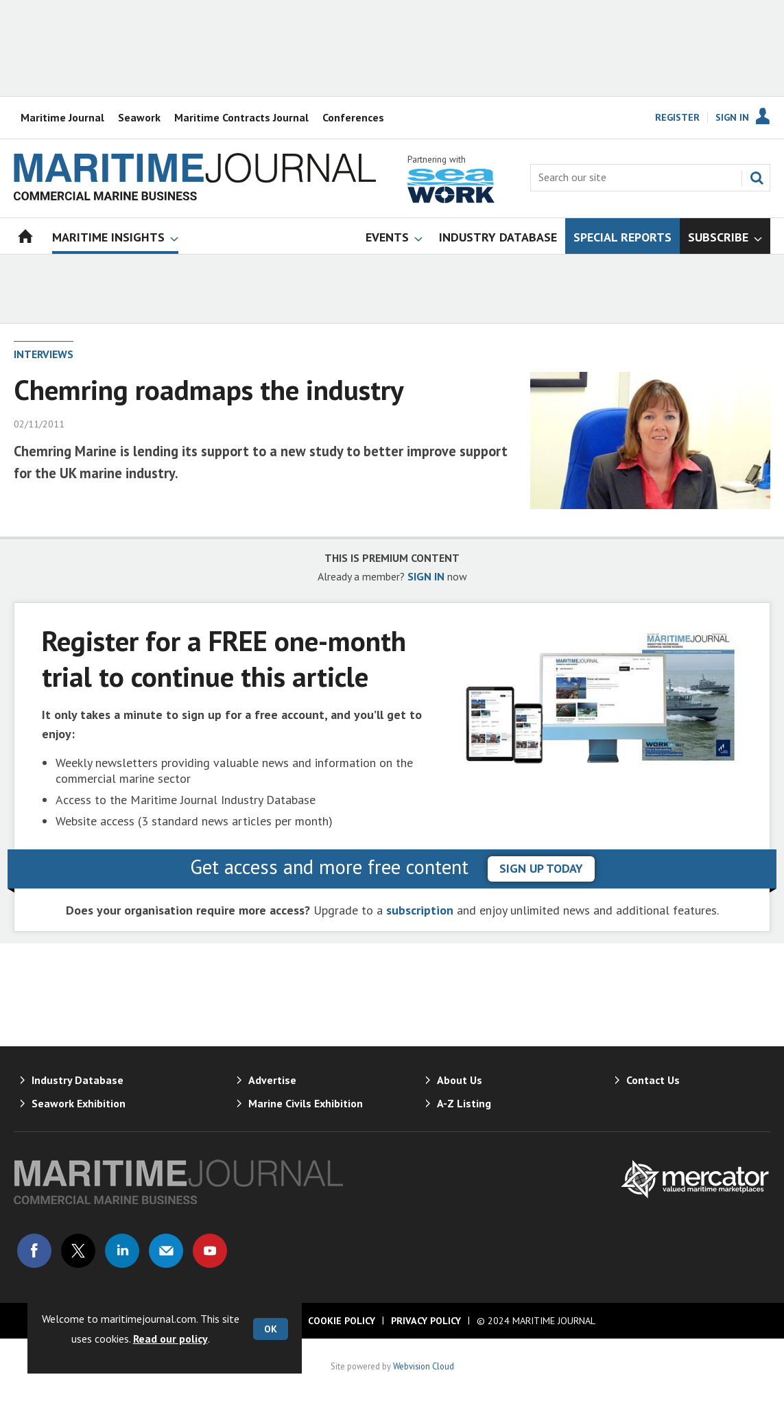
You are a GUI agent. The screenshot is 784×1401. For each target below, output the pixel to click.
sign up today (541, 868)
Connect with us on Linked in (122, 1251)
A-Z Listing (464, 1103)
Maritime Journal (62, 117)
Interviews (43, 354)
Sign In (732, 117)
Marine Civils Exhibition (305, 1103)
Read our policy (170, 1338)
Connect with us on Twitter (78, 1251)
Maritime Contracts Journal (241, 117)
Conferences (353, 117)
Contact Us (653, 1080)
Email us (166, 1251)
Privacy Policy (426, 1321)
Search (757, 178)
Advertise (272, 1080)
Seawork (139, 117)
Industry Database (77, 1080)
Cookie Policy (341, 1321)
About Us (459, 1080)
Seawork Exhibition (79, 1103)
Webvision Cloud (423, 1366)
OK (270, 1329)
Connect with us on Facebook (34, 1251)
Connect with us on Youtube (210, 1251)
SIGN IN (425, 576)
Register (677, 117)
